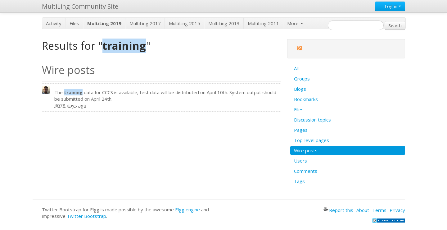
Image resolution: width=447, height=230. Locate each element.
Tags (299, 181)
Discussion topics (312, 120)
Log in (390, 6)
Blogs (300, 89)
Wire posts (306, 150)
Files (74, 23)
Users (300, 161)
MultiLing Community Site (80, 6)
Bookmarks (306, 99)
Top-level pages (311, 140)
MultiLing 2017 (145, 23)
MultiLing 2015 (184, 23)
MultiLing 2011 (263, 23)
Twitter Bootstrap (86, 216)
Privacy (397, 210)
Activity (53, 23)
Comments (305, 171)
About (362, 210)
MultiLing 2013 (224, 23)
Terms (379, 210)
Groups (302, 79)
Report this (338, 210)
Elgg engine (187, 209)
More (295, 23)
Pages (301, 130)
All (296, 68)
